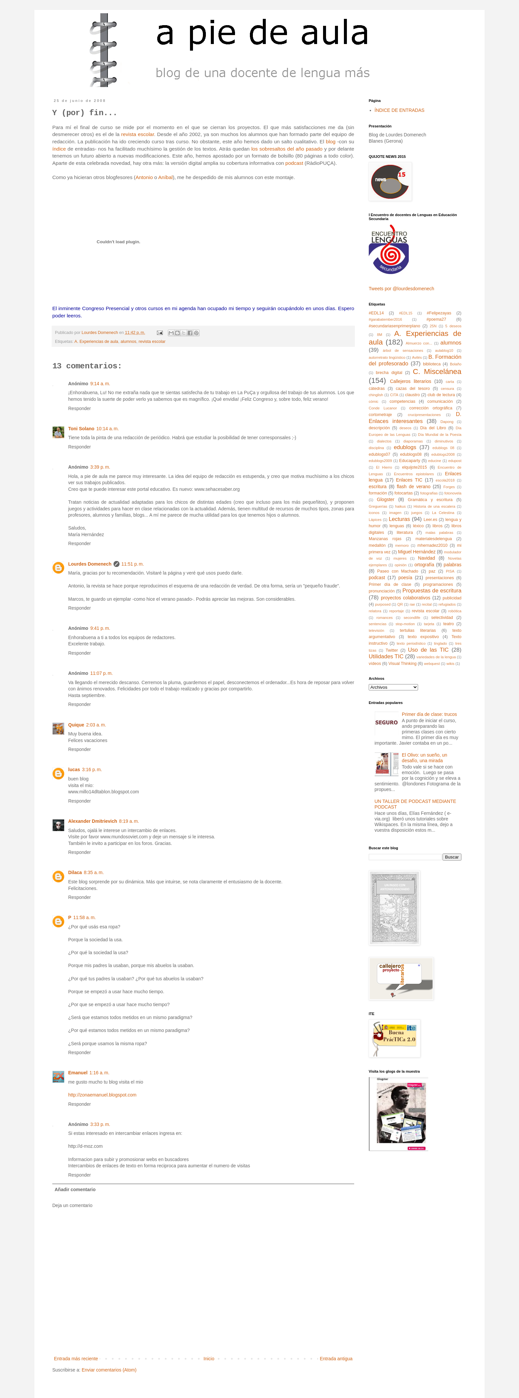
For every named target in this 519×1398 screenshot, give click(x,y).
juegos (416, 513)
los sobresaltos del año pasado (286, 149)
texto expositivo (423, 636)
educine (434, 461)
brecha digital (389, 372)
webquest (432, 664)
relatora (375, 611)
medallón (377, 545)
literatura (405, 532)
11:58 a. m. (84, 917)
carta (450, 382)
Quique (76, 724)
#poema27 (437, 319)
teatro (448, 624)
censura (447, 389)
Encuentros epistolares (414, 474)
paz (432, 571)
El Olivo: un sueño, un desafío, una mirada (424, 757)
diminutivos (444, 441)
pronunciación (382, 591)
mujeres (400, 558)
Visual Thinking (403, 663)
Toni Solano (81, 428)
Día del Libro (433, 428)
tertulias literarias (418, 630)
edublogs (405, 447)
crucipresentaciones (424, 415)
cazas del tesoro (413, 388)
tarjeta (429, 624)
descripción (379, 428)
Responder (79, 408)
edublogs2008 (442, 454)
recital (427, 604)
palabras (452, 564)
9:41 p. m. (100, 628)
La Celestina (443, 513)
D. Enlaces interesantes (415, 417)
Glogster (386, 499)
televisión (376, 630)
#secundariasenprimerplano (394, 326)
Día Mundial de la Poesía (439, 435)
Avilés (417, 357)
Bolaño (455, 364)
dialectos (384, 441)
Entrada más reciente (76, 1358)
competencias (402, 401)
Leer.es (430, 519)
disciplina (376, 448)
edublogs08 (411, 454)
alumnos (128, 341)
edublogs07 (379, 454)
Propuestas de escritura (431, 590)
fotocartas (404, 493)
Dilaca (75, 872)
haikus (400, 506)
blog (331, 141)
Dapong (447, 422)
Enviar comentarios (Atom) (109, 1370)
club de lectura (441, 395)
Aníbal (165, 177)
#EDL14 (376, 313)
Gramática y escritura (430, 499)
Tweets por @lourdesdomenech (401, 288)
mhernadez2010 (432, 545)
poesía (405, 577)
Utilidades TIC (386, 656)
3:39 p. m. (100, 467)
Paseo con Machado (397, 571)
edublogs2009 (380, 461)
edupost (454, 461)
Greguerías (378, 506)
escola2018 (445, 480)
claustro (412, 395)
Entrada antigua (336, 1358)
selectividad (442, 617)
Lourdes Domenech (90, 564)
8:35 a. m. (94, 872)
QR (400, 604)
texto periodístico (411, 643)
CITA (394, 395)
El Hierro (384, 467)
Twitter (392, 650)
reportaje (396, 611)
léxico (418, 526)
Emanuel (77, 1072)
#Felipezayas (439, 313)
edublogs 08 (443, 448)
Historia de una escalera (434, 506)
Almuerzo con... (419, 343)
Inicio (209, 1358)
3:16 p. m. (92, 769)
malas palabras (439, 533)
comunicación (440, 401)
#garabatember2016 (385, 319)
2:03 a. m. (96, 724)
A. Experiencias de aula (96, 341)
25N (433, 326)
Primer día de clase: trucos (429, 714)
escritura (378, 486)
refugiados (447, 604)
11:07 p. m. (101, 673)
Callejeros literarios (410, 381)
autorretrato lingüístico (387, 357)
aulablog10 (444, 350)
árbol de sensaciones (403, 350)
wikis (450, 664)
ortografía (424, 564)
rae (412, 604)
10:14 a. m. (107, 428)
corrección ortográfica (430, 408)
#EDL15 (405, 313)
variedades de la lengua (436, 657)
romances (384, 618)
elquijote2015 (414, 467)
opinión (400, 565)
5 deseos (453, 326)
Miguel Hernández (417, 551)
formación (378, 493)
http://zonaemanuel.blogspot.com (102, 1094)
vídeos (375, 663)
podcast (294, 163)
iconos (374, 513)
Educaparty (409, 460)
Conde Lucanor (383, 408)
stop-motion (405, 624)
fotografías (429, 493)
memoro (402, 545)
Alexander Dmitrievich (92, 821)
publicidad (452, 598)
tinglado (440, 643)
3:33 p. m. (100, 1124)
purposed (383, 604)
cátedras (377, 388)
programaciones (438, 584)
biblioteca (432, 364)
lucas (74, 769)
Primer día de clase (390, 584)
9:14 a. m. (100, 383)
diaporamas (413, 441)
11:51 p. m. (132, 564)
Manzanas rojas (385, 538)
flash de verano (414, 486)
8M (379, 335)
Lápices (375, 520)
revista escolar (137, 134)
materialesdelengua (433, 538)
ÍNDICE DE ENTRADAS (400, 110)
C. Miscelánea (437, 371)
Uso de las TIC (428, 650)
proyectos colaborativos (405, 597)
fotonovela (452, 493)
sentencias (378, 624)
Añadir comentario (75, 1189)
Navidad (426, 558)
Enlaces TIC (409, 480)
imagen (395, 513)
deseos (405, 428)
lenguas (397, 526)
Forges (449, 487)
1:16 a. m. (99, 1072)
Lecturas (399, 519)
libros (438, 526)
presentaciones (440, 578)
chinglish (376, 395)
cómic (373, 401)
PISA (450, 571)
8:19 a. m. (129, 821)
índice (59, 149)
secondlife (411, 618)
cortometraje (380, 414)
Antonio (145, 177)
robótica (454, 611)
